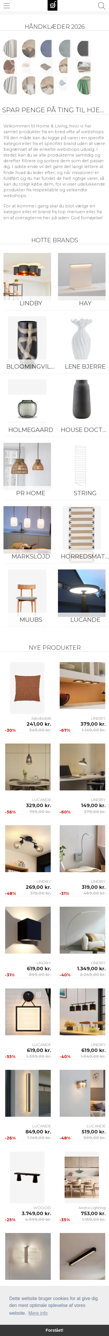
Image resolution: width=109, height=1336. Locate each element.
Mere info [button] (38, 1313)
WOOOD (42, 1207)
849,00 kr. (38, 1132)
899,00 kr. (40, 974)
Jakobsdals (41, 718)
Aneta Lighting (92, 1207)
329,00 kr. (38, 805)
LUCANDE (41, 799)
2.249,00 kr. (93, 974)
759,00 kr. (40, 811)
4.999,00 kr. (38, 1219)
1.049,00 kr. (93, 1056)
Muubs (31, 619)
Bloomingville (32, 366)
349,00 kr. (40, 730)
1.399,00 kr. (38, 1056)
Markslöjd (31, 556)
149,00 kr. (93, 805)
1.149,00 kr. (94, 730)
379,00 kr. (93, 724)
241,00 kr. (39, 724)
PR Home (30, 493)
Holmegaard (30, 429)
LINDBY (31, 303)
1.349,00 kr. (91, 968)
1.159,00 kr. (94, 1219)
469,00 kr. (94, 893)
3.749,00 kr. (36, 1213)
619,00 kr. (39, 968)
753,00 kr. (93, 1213)
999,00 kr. (94, 1137)
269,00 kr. (38, 887)
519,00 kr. (40, 893)
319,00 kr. (94, 887)
